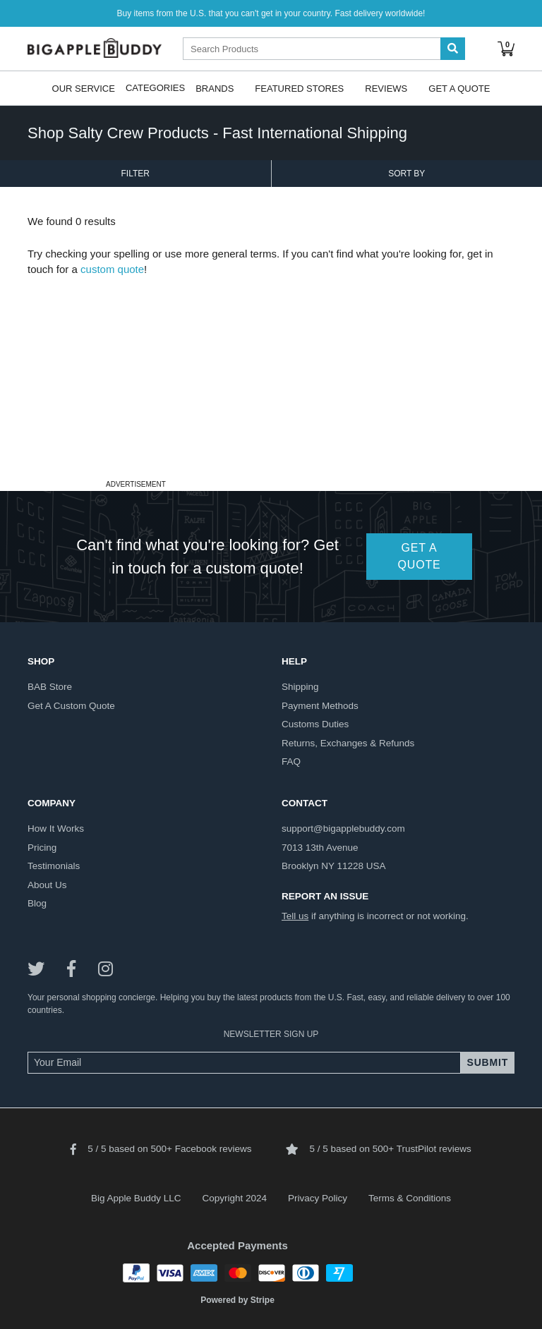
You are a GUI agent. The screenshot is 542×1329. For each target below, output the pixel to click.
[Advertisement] (271, 376)
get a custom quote (71, 705)
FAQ (291, 761)
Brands (214, 88)
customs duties (315, 724)
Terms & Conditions (409, 1198)
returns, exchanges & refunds (348, 743)
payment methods (320, 705)
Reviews (386, 88)
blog (37, 903)
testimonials (54, 866)
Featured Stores (299, 88)
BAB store (50, 686)
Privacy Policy (317, 1198)
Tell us (295, 916)
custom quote (112, 269)
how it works (56, 828)
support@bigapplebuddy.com (343, 828)
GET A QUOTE (419, 556)
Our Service (83, 88)
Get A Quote (459, 88)
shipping (300, 686)
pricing (42, 847)
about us (47, 885)
